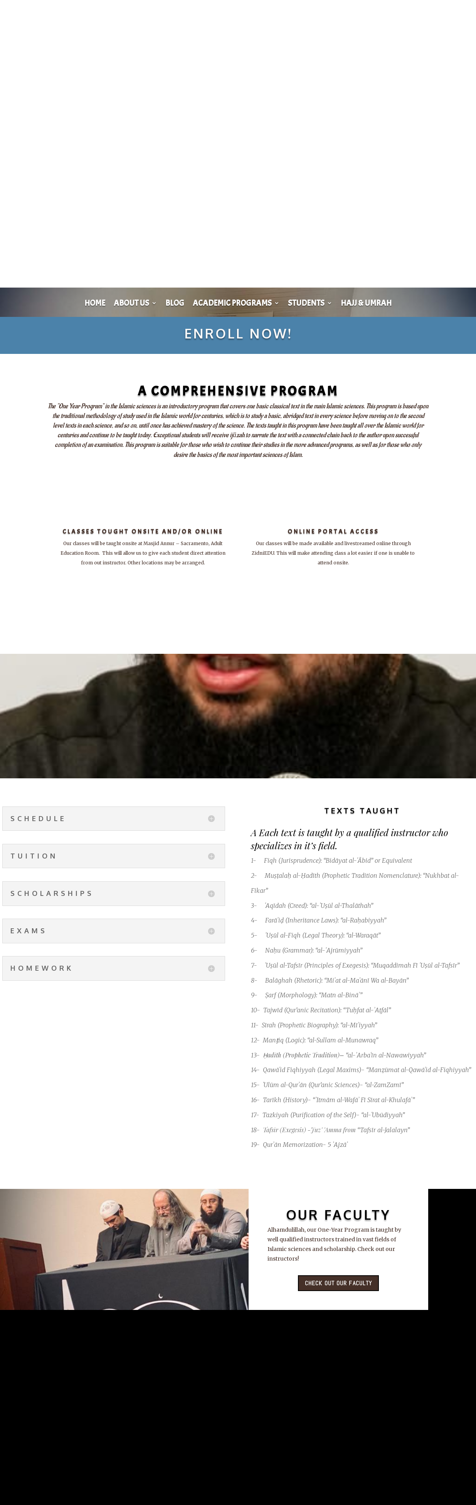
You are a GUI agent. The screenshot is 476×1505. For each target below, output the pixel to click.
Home (94, 304)
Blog (174, 304)
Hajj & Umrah (366, 304)
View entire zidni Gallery (178, 1479)
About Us (131, 304)
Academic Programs (232, 304)
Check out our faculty (338, 1286)
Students (306, 304)
